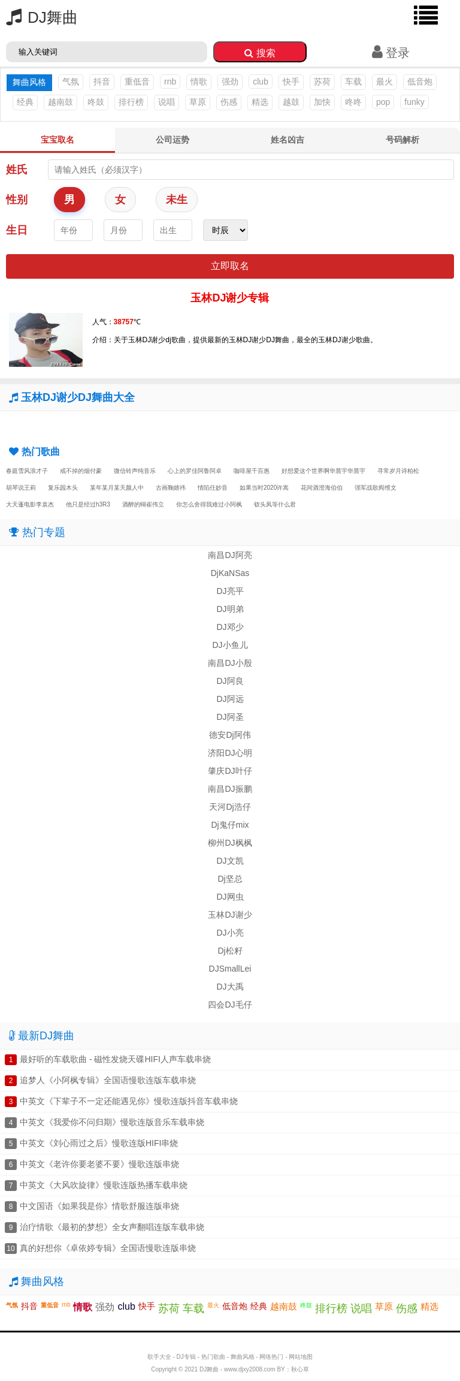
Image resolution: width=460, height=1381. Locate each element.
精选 (260, 102)
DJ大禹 (229, 986)
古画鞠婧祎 (171, 487)
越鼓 (291, 102)
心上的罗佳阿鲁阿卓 (195, 471)
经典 (25, 102)
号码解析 (402, 139)
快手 (291, 81)
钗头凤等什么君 (275, 504)
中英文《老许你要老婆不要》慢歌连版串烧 (99, 1164)
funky (414, 102)
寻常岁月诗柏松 (398, 471)
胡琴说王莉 (21, 487)
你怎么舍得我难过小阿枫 (209, 504)
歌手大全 (159, 1356)
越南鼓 (60, 102)
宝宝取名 (57, 139)
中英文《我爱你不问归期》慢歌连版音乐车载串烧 (112, 1122)
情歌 (198, 81)
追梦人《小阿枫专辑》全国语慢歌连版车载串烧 (108, 1080)
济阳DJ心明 (230, 753)
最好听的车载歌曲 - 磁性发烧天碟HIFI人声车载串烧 (115, 1059)
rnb (170, 81)
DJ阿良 (229, 681)
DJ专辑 (186, 1356)
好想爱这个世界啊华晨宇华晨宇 (323, 471)
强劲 (230, 81)
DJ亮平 (229, 591)
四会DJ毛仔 (230, 1004)
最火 (384, 81)
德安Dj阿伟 (229, 735)
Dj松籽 (229, 950)
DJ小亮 (229, 932)
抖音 (101, 81)
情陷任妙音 (213, 487)
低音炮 (419, 81)
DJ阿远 (229, 699)
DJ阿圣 (229, 717)
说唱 (166, 102)
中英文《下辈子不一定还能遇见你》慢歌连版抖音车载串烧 (129, 1101)
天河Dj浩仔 (229, 807)
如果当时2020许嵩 (264, 487)
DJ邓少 (229, 627)
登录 (391, 52)
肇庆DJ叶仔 (230, 771)
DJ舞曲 (39, 17)
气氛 (70, 81)
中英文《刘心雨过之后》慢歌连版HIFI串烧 (99, 1143)
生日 (17, 230)
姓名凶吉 (287, 139)
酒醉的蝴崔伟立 (143, 504)
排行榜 (131, 102)
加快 (322, 102)
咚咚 (353, 102)
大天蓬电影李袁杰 (30, 504)
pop (383, 102)
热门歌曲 (213, 1356)
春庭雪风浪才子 (27, 471)
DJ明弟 (229, 609)
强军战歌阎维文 (376, 487)
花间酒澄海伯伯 (322, 487)
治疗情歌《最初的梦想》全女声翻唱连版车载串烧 (112, 1227)
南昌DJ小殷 (230, 663)
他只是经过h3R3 (88, 504)
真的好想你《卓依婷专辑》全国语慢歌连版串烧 (108, 1248)
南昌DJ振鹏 (230, 789)
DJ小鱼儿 (229, 645)
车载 (353, 81)
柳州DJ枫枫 (230, 843)
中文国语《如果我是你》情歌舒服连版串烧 (99, 1206)
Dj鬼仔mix (230, 825)
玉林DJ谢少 (230, 914)
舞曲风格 (243, 1356)
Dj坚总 (229, 879)
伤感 (228, 102)
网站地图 (301, 1356)
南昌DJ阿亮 (230, 555)
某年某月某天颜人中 (117, 487)
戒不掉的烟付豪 (81, 471)
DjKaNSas (230, 573)
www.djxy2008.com (250, 1369)
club (260, 81)
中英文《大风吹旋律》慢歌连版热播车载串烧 (103, 1185)
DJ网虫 (229, 896)
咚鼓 (95, 102)
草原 (197, 102)
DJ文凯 (229, 861)
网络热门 (271, 1356)
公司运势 (172, 139)
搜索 (260, 53)
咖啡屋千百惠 (252, 471)
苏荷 (322, 81)
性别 (17, 200)
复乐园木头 (63, 487)
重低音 (137, 81)
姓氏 (17, 170)
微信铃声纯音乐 (135, 471)
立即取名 (230, 266)
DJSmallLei (230, 968)
